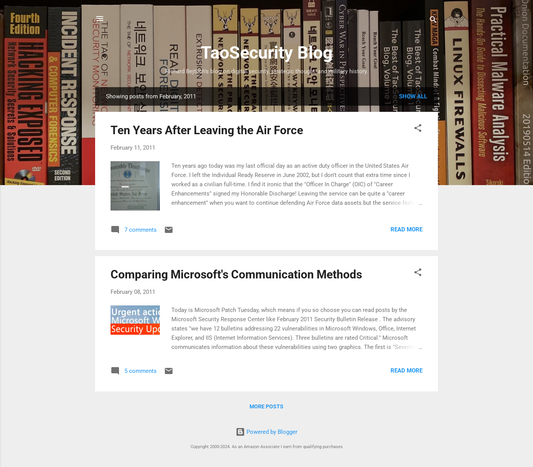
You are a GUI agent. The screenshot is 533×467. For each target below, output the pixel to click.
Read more (406, 229)
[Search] (433, 21)
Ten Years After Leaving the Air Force (207, 130)
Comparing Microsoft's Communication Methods (236, 274)
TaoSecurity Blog (267, 52)
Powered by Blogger (266, 431)
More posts (266, 406)
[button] (417, 129)
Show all (413, 96)
